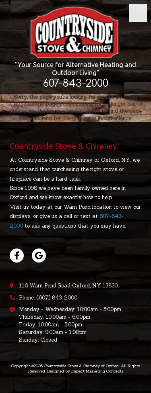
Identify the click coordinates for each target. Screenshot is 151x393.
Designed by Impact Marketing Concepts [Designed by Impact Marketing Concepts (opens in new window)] (85, 371)
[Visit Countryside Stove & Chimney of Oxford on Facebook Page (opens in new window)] (17, 255)
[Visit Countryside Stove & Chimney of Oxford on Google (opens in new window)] (39, 255)
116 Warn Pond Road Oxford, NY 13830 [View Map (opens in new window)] (68, 285)
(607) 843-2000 (56, 297)
